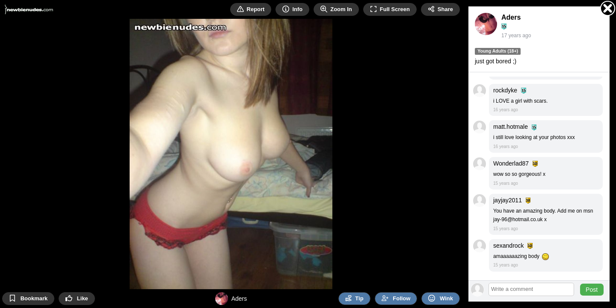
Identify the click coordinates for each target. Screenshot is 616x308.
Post (592, 289)
